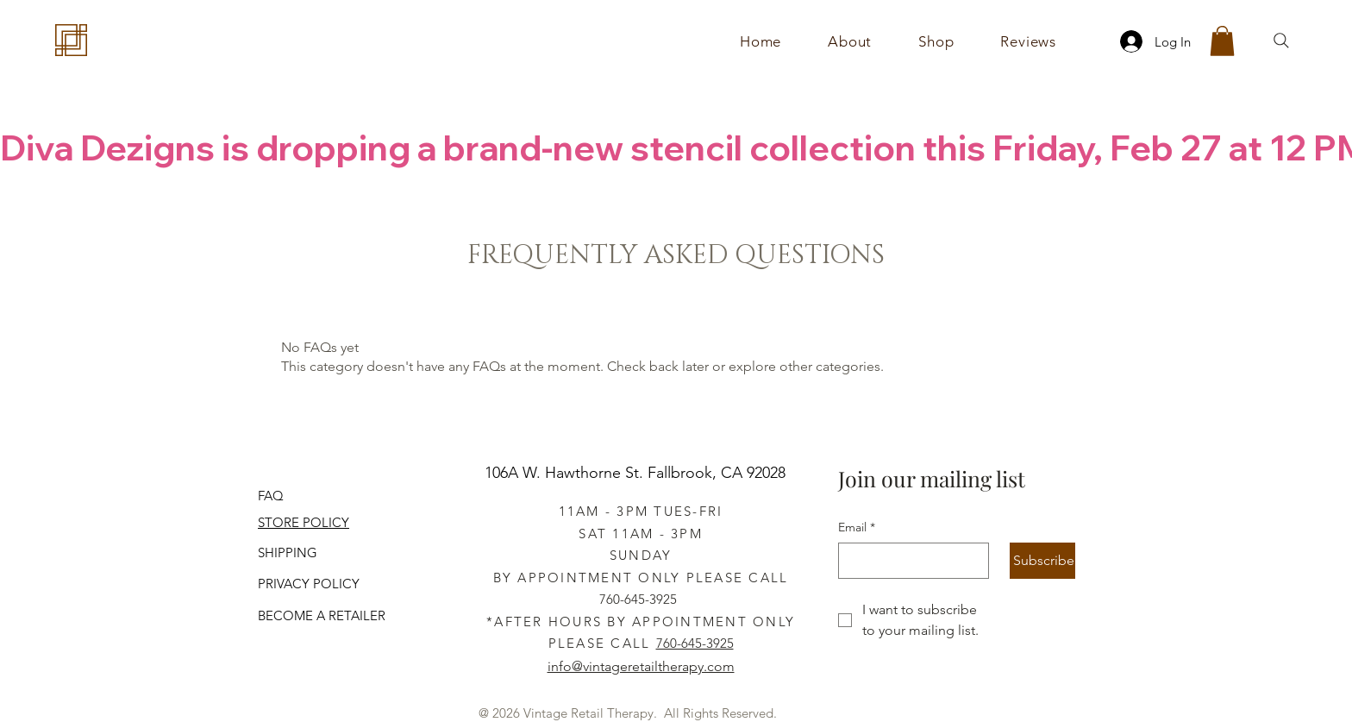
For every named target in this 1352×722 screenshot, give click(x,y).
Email (856, 528)
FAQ (271, 495)
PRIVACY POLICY (309, 583)
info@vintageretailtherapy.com (641, 666)
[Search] (1281, 40)
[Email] (908, 560)
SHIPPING (287, 552)
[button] (935, 41)
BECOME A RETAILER (321, 615)
